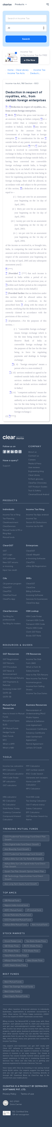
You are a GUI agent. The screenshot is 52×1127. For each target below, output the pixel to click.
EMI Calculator (9, 770)
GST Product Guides (37, 487)
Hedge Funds (9, 732)
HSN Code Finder (34, 616)
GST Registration (11, 659)
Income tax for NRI (34, 526)
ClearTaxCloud (9, 595)
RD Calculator (9, 801)
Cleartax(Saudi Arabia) (38, 494)
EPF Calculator (33, 812)
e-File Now (29, 60)
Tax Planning (8, 518)
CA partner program (12, 583)
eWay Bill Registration (36, 566)
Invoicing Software (34, 595)
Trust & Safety (34, 490)
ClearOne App (32, 603)
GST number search (35, 770)
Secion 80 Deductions (36, 522)
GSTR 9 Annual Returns (13, 678)
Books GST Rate (33, 636)
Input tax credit (10, 570)
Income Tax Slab (33, 659)
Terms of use (27, 1094)
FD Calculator (9, 805)
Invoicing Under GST (12, 689)
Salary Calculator (34, 808)
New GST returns (10, 562)
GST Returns (8, 663)
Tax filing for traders (12, 623)
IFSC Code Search (34, 774)
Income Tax (31, 518)
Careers (32, 460)
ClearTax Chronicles (37, 483)
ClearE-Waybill (33, 555)
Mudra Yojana (32, 717)
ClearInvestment (10, 522)
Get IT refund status (35, 805)
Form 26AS (31, 663)
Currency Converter (12, 812)
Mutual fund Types (11, 721)
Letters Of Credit (34, 748)
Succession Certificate (36, 729)
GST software (9, 558)
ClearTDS (30, 562)
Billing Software (33, 591)
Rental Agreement (34, 744)
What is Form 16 (33, 667)
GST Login (7, 555)
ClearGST (30, 551)
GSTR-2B (7, 693)
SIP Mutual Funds (10, 728)
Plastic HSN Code (34, 628)
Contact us (33, 456)
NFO (5, 740)
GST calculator (10, 785)
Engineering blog (36, 471)
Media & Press (34, 463)
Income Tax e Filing (11, 515)
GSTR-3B (7, 697)
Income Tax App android (37, 515)
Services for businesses (37, 599)
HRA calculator (9, 797)
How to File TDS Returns (37, 675)
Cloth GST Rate (33, 632)
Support (6, 466)
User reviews (34, 467)
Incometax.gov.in (34, 682)
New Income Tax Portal (36, 678)
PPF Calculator (33, 766)
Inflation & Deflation (35, 721)
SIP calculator (9, 781)
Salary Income (32, 671)
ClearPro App (9, 599)
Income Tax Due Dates (36, 693)
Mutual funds (9, 537)
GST (5, 551)
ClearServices (9, 526)
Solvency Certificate (35, 733)
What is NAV (8, 748)
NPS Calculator (33, 789)
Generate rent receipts (37, 778)
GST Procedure (10, 667)
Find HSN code (33, 797)
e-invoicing (8, 566)
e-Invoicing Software (35, 558)
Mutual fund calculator (13, 774)
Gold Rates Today (11, 808)
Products (21, 4)
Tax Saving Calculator (36, 801)
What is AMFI (9, 744)
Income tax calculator (13, 766)
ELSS (5, 724)
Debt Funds (8, 736)
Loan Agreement (34, 725)
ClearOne (30, 587)
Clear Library (34, 475)
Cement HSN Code (35, 620)
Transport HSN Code (35, 624)
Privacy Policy (9, 1094)
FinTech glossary (35, 479)
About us (32, 452)
